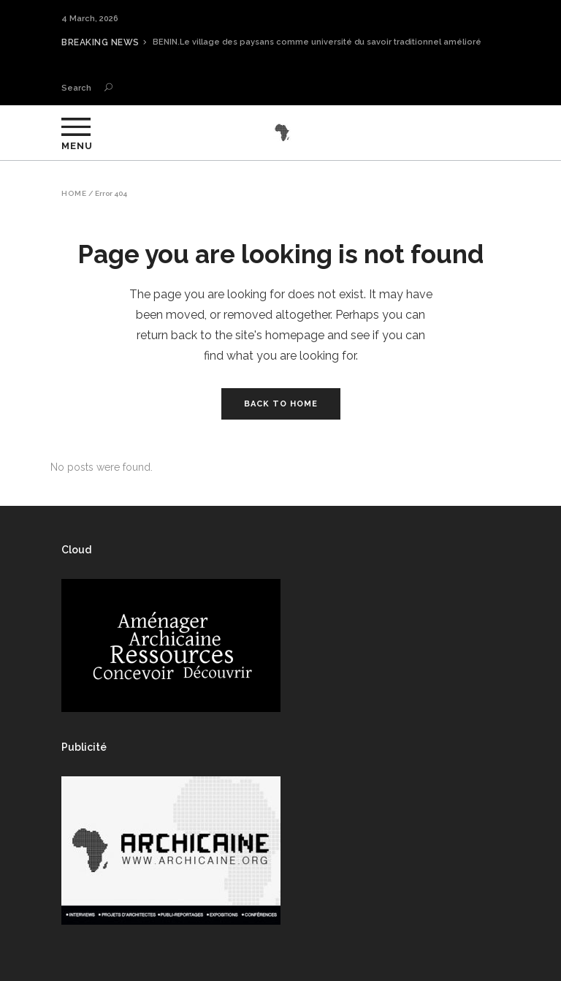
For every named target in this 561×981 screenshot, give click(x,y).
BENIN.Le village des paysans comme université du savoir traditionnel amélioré (317, 42)
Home (74, 193)
